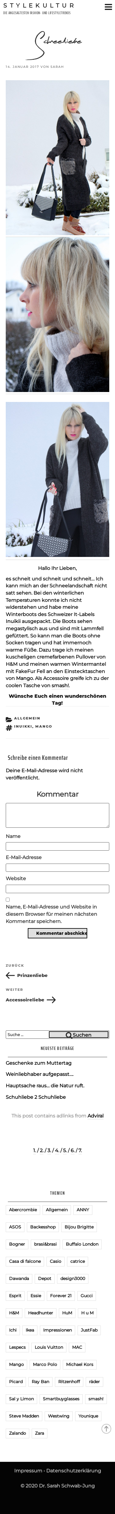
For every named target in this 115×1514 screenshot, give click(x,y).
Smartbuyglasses (61, 1399)
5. (65, 1150)
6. (73, 1150)
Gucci (87, 1295)
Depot (44, 1278)
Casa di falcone (25, 1261)
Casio (55, 1261)
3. (49, 1150)
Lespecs (17, 1347)
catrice (77, 1261)
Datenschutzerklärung (73, 1471)
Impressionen (57, 1330)
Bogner (17, 1244)
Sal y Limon (21, 1399)
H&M (14, 1313)
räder (94, 1381)
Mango (24, 678)
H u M (87, 1313)
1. (34, 1150)
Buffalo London (82, 1244)
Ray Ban (40, 1381)
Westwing (58, 1416)
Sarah (57, 66)
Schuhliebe (52, 1097)
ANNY (83, 1209)
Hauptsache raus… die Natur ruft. (45, 1086)
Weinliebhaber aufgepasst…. (39, 1074)
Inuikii (13, 621)
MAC (77, 1347)
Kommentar (57, 794)
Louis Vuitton (49, 1347)
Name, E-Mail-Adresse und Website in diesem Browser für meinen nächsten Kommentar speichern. (51, 914)
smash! (60, 685)
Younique (88, 1416)
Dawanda (19, 1278)
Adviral (96, 1116)
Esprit (15, 1295)
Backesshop (43, 1227)
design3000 (72, 1278)
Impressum (28, 1471)
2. (41, 1150)
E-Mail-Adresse (24, 857)
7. (80, 1150)
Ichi (13, 1330)
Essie (35, 1295)
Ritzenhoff (69, 1381)
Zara (39, 1433)
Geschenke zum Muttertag (39, 1063)
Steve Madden (24, 1416)
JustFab (89, 1330)
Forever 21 (61, 1295)
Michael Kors (79, 1364)
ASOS (15, 1227)
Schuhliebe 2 (21, 1097)
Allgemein (27, 718)
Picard (16, 1381)
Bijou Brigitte (79, 1227)
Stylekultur (39, 5)
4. (57, 1150)
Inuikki (23, 726)
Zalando (17, 1433)
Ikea (30, 1330)
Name (13, 836)
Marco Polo (45, 1364)
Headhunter (40, 1313)
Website (16, 878)
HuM (67, 1313)
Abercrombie (23, 1209)
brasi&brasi (45, 1244)
